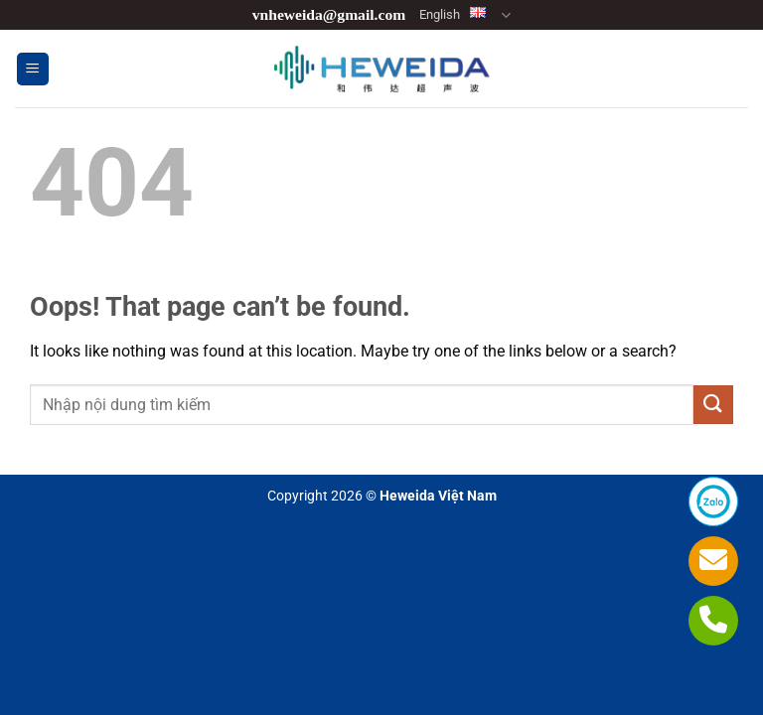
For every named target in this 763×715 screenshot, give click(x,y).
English (465, 15)
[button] (33, 69)
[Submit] (713, 404)
